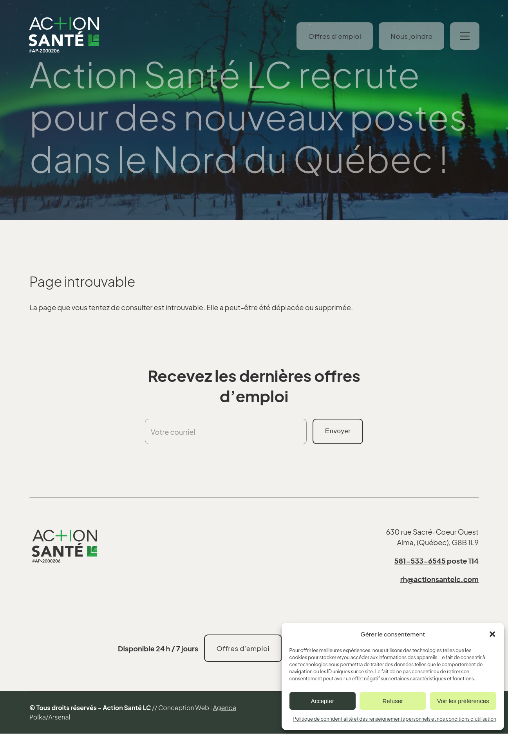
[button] (492, 634)
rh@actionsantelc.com (439, 579)
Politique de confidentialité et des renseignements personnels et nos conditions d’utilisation (394, 719)
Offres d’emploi (333, 36)
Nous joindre (411, 36)
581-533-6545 (420, 560)
